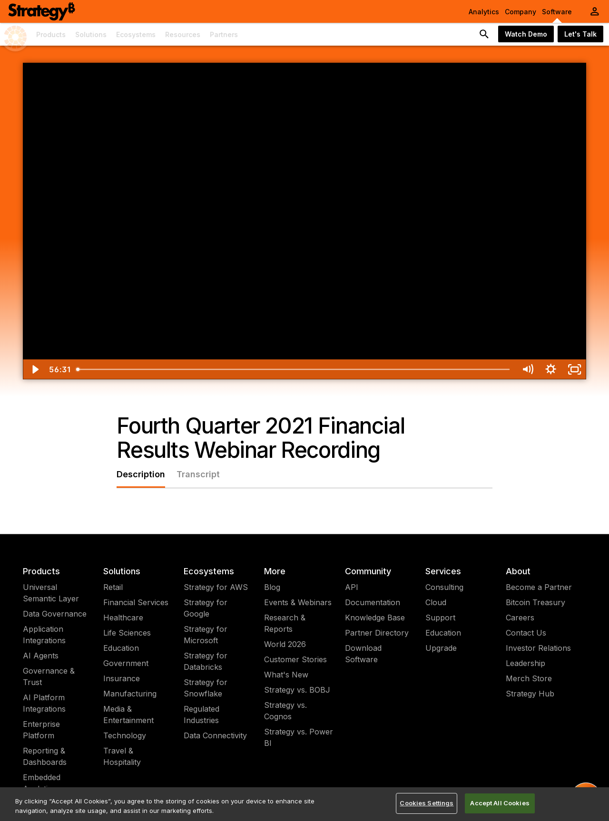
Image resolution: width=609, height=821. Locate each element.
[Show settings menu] (550, 369)
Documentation (372, 602)
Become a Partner (539, 587)
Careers (520, 617)
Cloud (435, 602)
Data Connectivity (215, 735)
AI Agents (41, 655)
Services (443, 571)
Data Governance (55, 613)
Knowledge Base (375, 617)
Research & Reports (284, 623)
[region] (304, 804)
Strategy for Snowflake (205, 687)
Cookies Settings (426, 803)
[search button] (484, 34)
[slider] (294, 369)
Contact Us (526, 632)
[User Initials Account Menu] (594, 11)
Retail (113, 587)
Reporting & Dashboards (45, 756)
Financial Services (135, 602)
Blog (272, 587)
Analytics (484, 12)
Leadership (525, 663)
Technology (124, 735)
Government (125, 663)
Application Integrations (44, 634)
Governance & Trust (49, 676)
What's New (286, 674)
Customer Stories (295, 659)
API (351, 587)
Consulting (444, 587)
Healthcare (123, 617)
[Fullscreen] (574, 369)
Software (557, 12)
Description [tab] (141, 474)
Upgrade (441, 648)
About (518, 571)
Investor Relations (538, 648)
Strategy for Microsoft (205, 634)
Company (520, 12)
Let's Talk (580, 34)
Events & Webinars (298, 602)
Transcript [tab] (198, 474)
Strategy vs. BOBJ (297, 690)
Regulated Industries (201, 714)
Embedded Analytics (41, 783)
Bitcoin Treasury (535, 602)
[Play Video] (34, 369)
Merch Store (529, 678)
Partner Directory (377, 632)
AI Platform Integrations (44, 703)
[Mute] (527, 369)
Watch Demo (526, 34)
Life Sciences (127, 632)
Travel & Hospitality (122, 756)
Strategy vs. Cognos (285, 710)
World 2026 (285, 644)
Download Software (363, 653)
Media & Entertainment (128, 714)
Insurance (121, 678)
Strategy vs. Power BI (298, 737)
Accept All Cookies (499, 803)
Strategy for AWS (216, 587)
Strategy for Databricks (205, 661)
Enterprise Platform (41, 729)
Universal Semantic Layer (51, 592)
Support (440, 617)
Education (121, 648)
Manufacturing (130, 693)
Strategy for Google (205, 608)
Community (368, 571)
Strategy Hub (530, 693)
